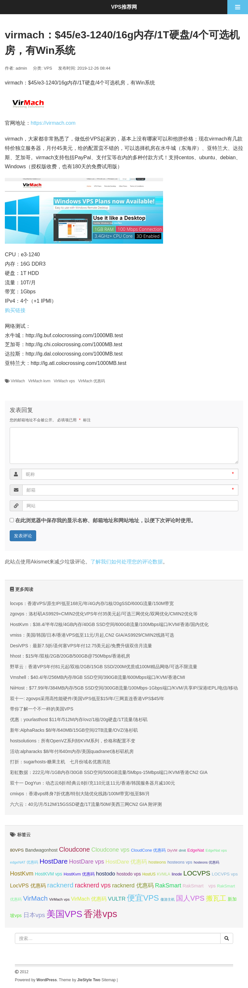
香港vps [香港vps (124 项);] (100, 913)
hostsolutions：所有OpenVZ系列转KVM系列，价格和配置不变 (72, 740)
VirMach (18, 381)
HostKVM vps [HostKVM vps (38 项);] (48, 873)
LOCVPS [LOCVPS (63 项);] (197, 873)
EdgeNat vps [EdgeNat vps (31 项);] (216, 850)
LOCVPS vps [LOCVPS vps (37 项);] (225, 874)
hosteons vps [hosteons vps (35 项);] (180, 862)
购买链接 (15, 310)
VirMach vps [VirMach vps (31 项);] (59, 899)
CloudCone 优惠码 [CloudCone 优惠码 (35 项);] (148, 850)
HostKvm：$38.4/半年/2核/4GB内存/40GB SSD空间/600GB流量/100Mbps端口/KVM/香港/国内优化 (109, 624)
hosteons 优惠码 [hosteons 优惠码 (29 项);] (206, 862)
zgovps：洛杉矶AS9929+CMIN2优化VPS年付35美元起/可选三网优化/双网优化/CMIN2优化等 (104, 613)
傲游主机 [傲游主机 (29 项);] (167, 899)
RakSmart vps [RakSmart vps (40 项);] (199, 885)
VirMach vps (64, 381)
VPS (48, 68)
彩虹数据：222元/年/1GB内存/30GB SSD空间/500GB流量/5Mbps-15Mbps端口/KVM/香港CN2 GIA (109, 772)
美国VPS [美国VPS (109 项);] (64, 914)
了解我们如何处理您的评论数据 (126, 561)
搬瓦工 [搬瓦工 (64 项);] (216, 898)
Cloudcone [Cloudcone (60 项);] (74, 849)
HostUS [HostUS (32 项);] (149, 874)
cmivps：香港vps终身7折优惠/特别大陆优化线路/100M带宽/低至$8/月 (80, 793)
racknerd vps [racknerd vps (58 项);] (93, 885)
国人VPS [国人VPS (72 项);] (190, 898)
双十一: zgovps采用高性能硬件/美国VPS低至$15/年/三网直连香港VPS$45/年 (87, 698)
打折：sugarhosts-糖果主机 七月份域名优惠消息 (60, 761)
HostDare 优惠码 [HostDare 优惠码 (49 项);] (126, 861)
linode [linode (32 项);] (177, 874)
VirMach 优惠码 (91, 381)
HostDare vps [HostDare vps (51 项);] (86, 861)
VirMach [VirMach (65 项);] (35, 898)
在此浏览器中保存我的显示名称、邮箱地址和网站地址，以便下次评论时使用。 (105, 520)
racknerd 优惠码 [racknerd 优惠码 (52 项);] (133, 885)
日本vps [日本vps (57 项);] (34, 915)
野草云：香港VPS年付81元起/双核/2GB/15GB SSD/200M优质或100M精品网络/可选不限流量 (103, 666)
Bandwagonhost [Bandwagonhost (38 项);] (41, 850)
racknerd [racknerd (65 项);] (60, 885)
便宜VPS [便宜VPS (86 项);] (143, 898)
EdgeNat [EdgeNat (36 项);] (195, 850)
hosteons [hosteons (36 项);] (157, 862)
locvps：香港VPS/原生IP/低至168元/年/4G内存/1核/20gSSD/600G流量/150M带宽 (92, 603)
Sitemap (108, 980)
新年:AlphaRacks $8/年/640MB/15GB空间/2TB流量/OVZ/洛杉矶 (74, 730)
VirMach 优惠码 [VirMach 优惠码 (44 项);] (89, 899)
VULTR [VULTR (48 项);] (116, 899)
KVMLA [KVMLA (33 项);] (163, 874)
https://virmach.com (53, 123)
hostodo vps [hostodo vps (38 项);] (129, 873)
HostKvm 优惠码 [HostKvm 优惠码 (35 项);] (79, 874)
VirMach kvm (39, 381)
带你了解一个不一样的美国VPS (41, 708)
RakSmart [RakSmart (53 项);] (168, 885)
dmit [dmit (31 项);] (182, 850)
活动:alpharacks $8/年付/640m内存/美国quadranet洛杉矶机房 (72, 751)
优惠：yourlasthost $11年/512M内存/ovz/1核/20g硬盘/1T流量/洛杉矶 (79, 719)
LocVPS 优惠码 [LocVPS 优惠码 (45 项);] (28, 885)
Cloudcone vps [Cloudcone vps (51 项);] (110, 849)
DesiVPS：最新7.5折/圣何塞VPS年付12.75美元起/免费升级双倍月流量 (81, 645)
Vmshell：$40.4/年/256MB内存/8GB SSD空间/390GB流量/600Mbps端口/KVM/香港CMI (97, 677)
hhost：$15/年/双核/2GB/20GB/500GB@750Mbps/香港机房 (70, 656)
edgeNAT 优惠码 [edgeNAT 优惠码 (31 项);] (24, 862)
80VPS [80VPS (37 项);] (17, 850)
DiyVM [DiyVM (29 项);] (172, 850)
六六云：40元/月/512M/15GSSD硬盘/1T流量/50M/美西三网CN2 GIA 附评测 (86, 804)
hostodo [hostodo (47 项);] (105, 874)
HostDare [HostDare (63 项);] (53, 861)
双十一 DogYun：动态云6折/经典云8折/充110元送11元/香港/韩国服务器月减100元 (92, 783)
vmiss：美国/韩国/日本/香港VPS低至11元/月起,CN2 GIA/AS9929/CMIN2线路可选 (92, 635)
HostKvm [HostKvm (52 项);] (22, 873)
